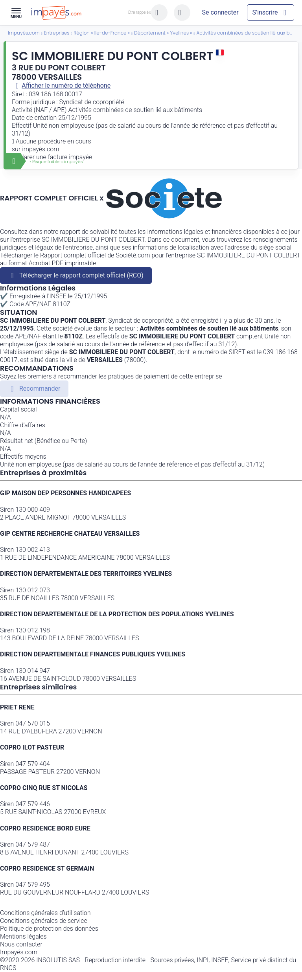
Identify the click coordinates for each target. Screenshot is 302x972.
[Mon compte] (220, 12)
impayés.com (40, 149)
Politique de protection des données (49, 928)
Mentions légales (23, 936)
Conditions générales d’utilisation (45, 913)
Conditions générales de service (43, 920)
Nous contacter (21, 944)
